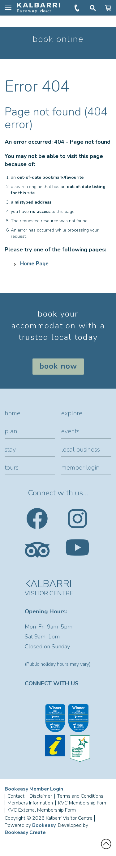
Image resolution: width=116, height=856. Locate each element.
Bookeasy (44, 825)
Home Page (34, 263)
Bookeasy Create (25, 832)
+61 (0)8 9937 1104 (77, 7)
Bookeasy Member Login (34, 789)
